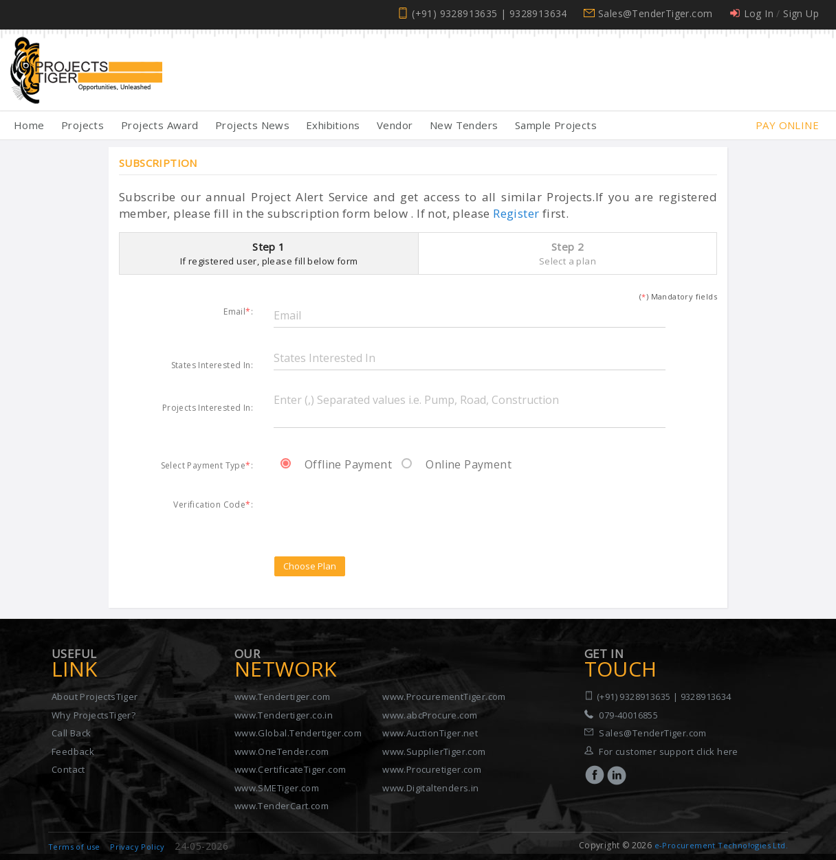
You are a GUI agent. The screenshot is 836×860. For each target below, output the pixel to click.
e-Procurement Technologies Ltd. (721, 845)
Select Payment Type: (207, 465)
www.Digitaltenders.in (430, 788)
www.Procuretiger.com (431, 769)
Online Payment (457, 464)
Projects (82, 125)
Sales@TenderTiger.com (655, 13)
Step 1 (269, 253)
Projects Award (160, 125)
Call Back (71, 733)
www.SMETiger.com (276, 788)
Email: (238, 311)
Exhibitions (333, 125)
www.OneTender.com (281, 751)
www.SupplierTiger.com (433, 751)
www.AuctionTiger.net (430, 733)
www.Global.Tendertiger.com (298, 733)
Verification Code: (213, 504)
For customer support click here (668, 751)
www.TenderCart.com (281, 806)
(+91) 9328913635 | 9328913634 (489, 13)
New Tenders (464, 125)
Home (29, 125)
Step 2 (567, 253)
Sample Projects (556, 125)
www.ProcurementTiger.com (444, 696)
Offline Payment (336, 464)
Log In (758, 13)
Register (516, 213)
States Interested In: (212, 364)
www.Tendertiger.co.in (283, 715)
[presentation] (378, 511)
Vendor (394, 125)
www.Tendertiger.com (282, 696)
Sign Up (801, 13)
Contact (68, 769)
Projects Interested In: (207, 407)
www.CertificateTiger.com (290, 769)
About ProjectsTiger (95, 696)
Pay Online (787, 125)
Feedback (73, 751)
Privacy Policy (137, 846)
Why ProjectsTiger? (93, 715)
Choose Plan (309, 566)
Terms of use (74, 846)
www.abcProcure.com (429, 715)
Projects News (252, 125)
